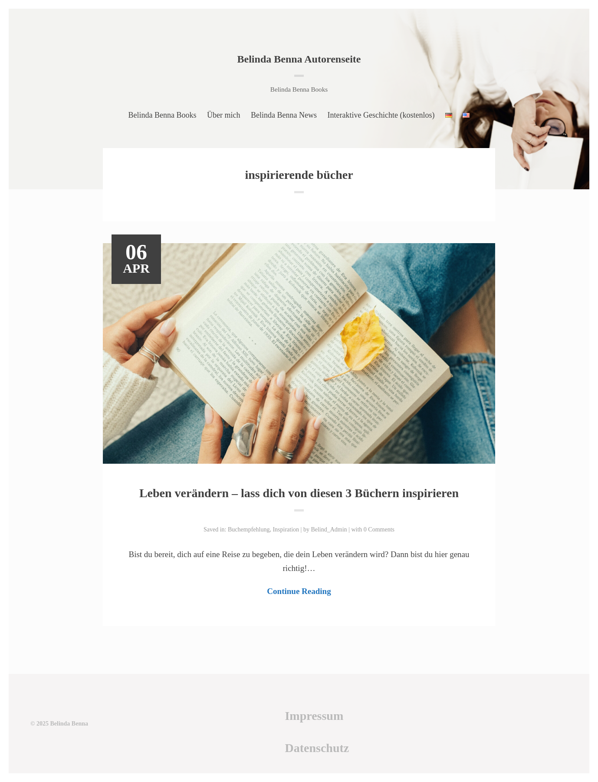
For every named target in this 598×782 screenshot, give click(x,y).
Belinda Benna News (284, 115)
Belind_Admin (329, 529)
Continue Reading (299, 591)
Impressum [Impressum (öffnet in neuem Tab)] (314, 716)
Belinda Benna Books (162, 115)
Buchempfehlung (248, 529)
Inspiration (286, 529)
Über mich (223, 115)
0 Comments (379, 529)
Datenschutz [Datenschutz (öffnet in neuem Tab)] (317, 748)
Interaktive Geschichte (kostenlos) (381, 115)
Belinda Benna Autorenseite (299, 59)
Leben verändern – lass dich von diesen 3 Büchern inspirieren (299, 493)
